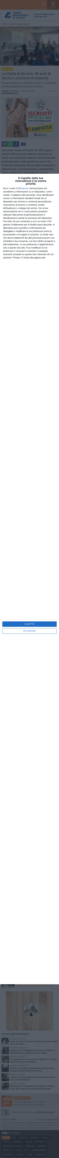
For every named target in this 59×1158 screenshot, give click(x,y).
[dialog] (29, 579)
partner (25, 188)
